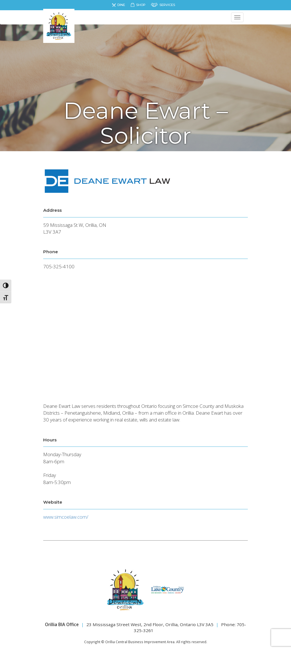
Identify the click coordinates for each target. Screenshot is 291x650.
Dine (121, 5)
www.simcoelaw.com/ (65, 517)
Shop (141, 5)
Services (167, 5)
